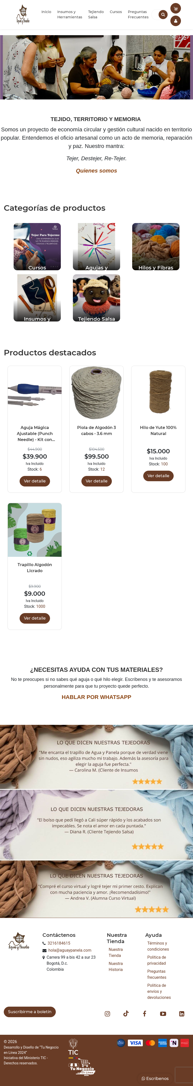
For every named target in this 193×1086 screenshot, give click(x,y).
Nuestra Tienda (116, 952)
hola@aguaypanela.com (70, 950)
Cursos (116, 12)
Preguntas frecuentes (156, 974)
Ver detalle (35, 481)
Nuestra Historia (116, 966)
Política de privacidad (156, 960)
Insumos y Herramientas (69, 14)
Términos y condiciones (158, 946)
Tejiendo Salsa (96, 14)
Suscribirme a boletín (30, 1011)
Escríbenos (155, 1078)
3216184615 (59, 943)
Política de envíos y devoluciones (159, 991)
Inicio (46, 12)
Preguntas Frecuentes (138, 14)
